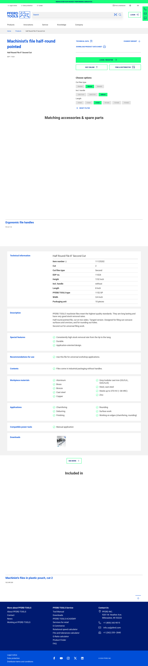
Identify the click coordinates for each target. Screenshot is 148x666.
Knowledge (61, 25)
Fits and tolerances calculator (66, 633)
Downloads (58, 615)
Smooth (99, 86)
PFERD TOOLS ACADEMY (64, 619)
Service (45, 25)
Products (10, 25)
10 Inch (107, 103)
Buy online (91, 67)
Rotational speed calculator (65, 629)
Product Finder (59, 640)
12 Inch (116, 103)
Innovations (28, 25)
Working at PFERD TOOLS (18, 622)
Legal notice (12, 5)
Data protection (27, 5)
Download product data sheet (91, 46)
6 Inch (89, 103)
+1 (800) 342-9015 (109, 622)
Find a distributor (119, 5)
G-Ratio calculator (61, 636)
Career (39, 5)
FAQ (55, 643)
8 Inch (98, 103)
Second (90, 86)
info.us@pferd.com (110, 627)
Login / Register (108, 59)
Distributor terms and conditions (20, 662)
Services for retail (61, 622)
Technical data (84, 41)
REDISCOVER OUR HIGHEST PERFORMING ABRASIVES (74, 2)
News (9, 619)
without (103, 94)
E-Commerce (59, 626)
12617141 (81, 94)
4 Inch (80, 103)
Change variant (132, 41)
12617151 (92, 94)
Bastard (80, 86)
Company (79, 25)
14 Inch (126, 103)
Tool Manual (58, 611)
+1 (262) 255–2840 (110, 632)
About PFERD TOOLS (16, 611)
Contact (10, 615)
